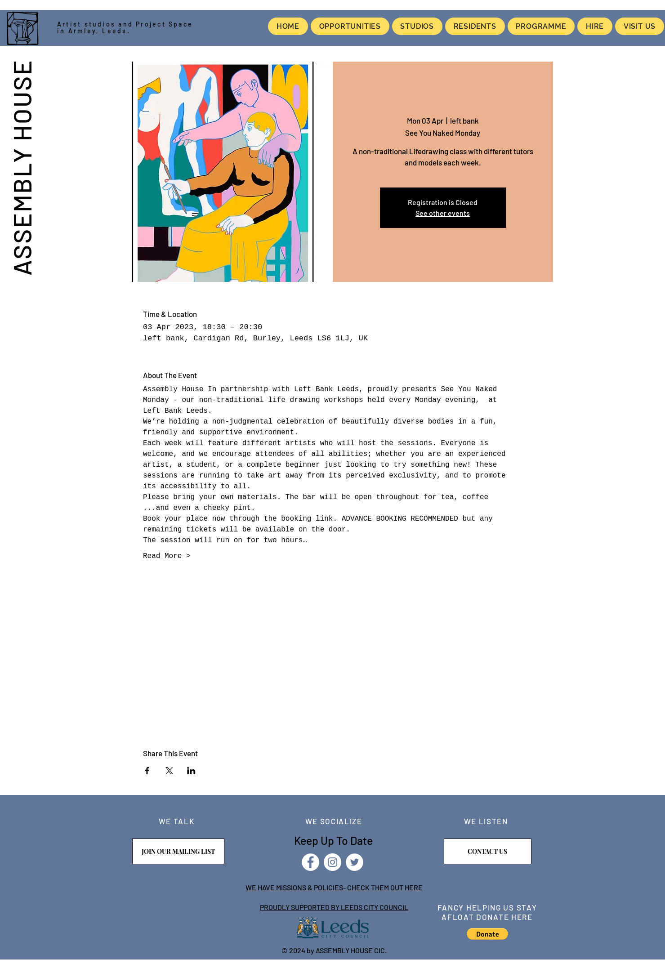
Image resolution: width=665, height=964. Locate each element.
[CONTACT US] (487, 851)
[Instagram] (332, 862)
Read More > (167, 556)
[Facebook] (310, 862)
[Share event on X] (169, 770)
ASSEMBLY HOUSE (21, 167)
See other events (442, 213)
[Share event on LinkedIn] (191, 770)
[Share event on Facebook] (147, 770)
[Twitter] (354, 862)
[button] (487, 934)
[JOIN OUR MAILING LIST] (178, 851)
